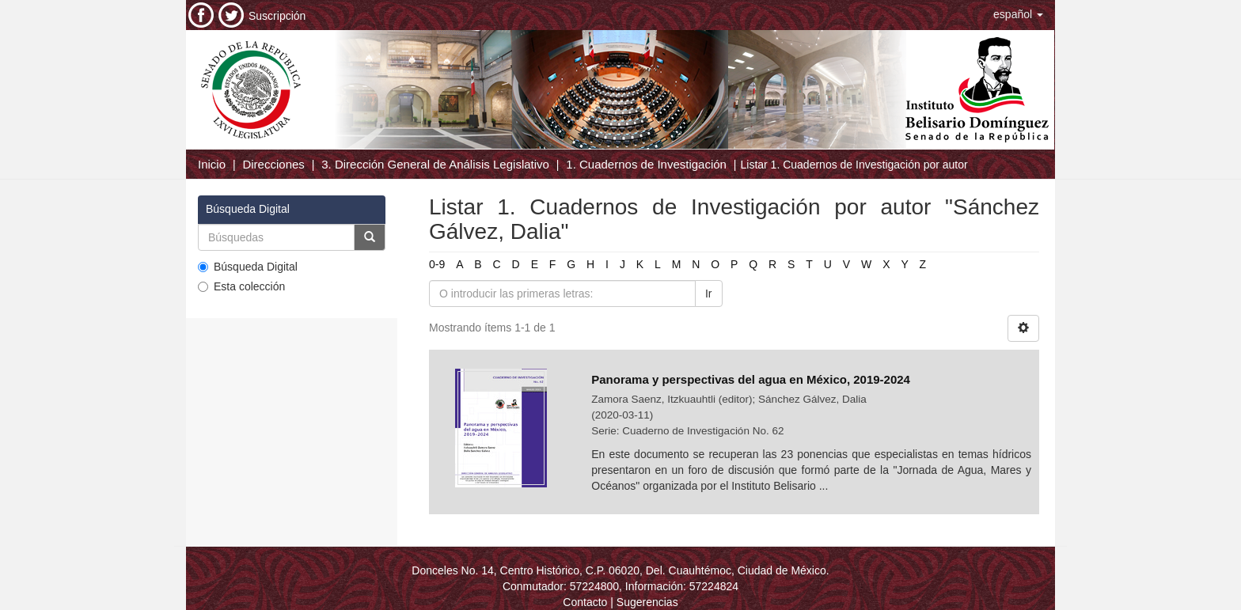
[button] (1018, 14)
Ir (708, 293)
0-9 (437, 264)
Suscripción (277, 15)
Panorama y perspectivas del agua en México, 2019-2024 (752, 379)
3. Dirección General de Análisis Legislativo (435, 164)
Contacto (585, 602)
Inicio (212, 164)
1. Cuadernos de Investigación (646, 164)
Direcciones (273, 164)
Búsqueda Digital (248, 266)
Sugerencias (647, 602)
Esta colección (241, 286)
